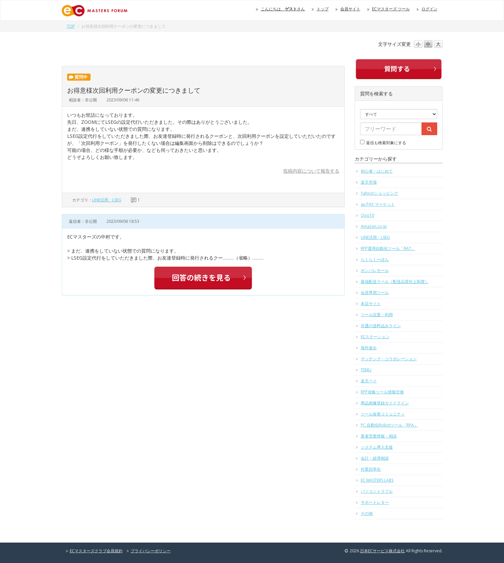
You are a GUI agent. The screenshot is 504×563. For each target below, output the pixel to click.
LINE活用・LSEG (106, 200)
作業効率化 (371, 469)
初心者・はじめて (377, 171)
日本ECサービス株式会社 (382, 551)
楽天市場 (369, 182)
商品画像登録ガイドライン (385, 403)
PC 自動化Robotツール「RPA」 (389, 425)
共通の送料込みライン (381, 326)
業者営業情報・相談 (379, 436)
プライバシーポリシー (151, 551)
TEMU (366, 370)
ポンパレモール (375, 270)
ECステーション (375, 337)
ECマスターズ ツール (391, 9)
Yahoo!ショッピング (379, 193)
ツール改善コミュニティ (383, 414)
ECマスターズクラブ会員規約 (96, 551)
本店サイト (371, 303)
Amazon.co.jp (374, 226)
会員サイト (350, 9)
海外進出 (369, 348)
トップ (323, 9)
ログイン (430, 9)
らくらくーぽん (375, 259)
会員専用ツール (375, 292)
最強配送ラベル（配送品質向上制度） (395, 281)
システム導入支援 (377, 447)
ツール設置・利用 (377, 314)
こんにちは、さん (283, 9)
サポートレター (375, 502)
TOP (71, 26)
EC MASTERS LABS (377, 480)
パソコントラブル (377, 491)
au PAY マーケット (378, 204)
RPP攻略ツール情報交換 (382, 392)
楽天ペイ (369, 381)
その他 (367, 513)
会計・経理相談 (375, 458)
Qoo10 (367, 215)
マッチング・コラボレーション (389, 359)
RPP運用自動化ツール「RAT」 (388, 248)
